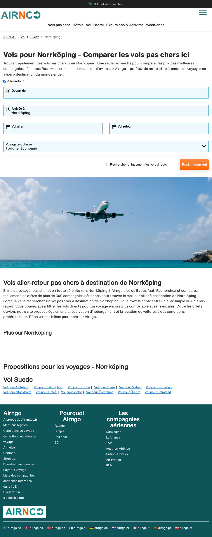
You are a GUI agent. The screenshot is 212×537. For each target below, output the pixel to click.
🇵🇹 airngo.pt (162, 527)
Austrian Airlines (118, 448)
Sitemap (9, 458)
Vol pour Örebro (129, 392)
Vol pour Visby (71, 392)
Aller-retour (13, 81)
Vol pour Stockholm (17, 392)
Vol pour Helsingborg (48, 387)
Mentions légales (15, 424)
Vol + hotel (95, 25)
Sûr (57, 442)
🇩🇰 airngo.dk (34, 527)
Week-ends (155, 25)
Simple (59, 431)
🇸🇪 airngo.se (12, 527)
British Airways (117, 454)
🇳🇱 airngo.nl (120, 527)
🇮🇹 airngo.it (141, 527)
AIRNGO (9, 36)
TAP (109, 442)
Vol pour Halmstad (158, 392)
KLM (109, 465)
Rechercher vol (194, 164)
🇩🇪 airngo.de (99, 527)
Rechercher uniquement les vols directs (136, 164)
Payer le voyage (14, 469)
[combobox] (108, 94)
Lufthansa (113, 437)
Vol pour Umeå (46, 392)
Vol (23, 36)
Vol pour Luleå (104, 387)
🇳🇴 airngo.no (56, 527)
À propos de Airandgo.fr (20, 419)
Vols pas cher (59, 25)
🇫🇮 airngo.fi (77, 527)
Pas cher (61, 436)
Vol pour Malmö (130, 387)
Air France (113, 459)
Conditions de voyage (18, 430)
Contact (9, 452)
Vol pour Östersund (99, 392)
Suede (34, 36)
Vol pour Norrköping (160, 387)
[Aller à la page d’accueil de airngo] (20, 14)
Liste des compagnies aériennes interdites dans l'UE (18, 481)
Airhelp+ (9, 447)
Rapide (60, 425)
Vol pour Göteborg (16, 387)
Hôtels (78, 25)
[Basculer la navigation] (203, 12)
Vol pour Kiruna (79, 387)
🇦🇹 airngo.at (183, 527)
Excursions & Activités (124, 25)
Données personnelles (19, 464)
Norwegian (113, 431)
